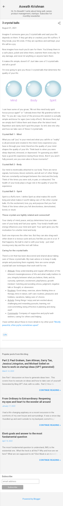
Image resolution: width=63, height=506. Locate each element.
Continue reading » (50, 390)
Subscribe (7, 476)
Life (5, 334)
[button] (59, 23)
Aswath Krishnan (31, 6)
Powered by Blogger (31, 499)
